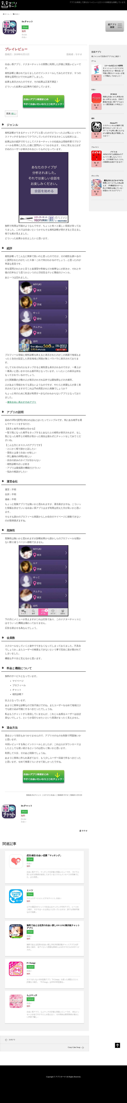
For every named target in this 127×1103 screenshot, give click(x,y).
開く (13, 114)
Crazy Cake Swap (74, 1047)
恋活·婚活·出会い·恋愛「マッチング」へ (44, 867)
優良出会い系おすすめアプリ (21, 402)
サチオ (85, 831)
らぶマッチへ (44, 1007)
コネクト (12, 1040)
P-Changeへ (44, 973)
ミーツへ (44, 902)
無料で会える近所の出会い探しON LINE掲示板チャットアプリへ (44, 938)
